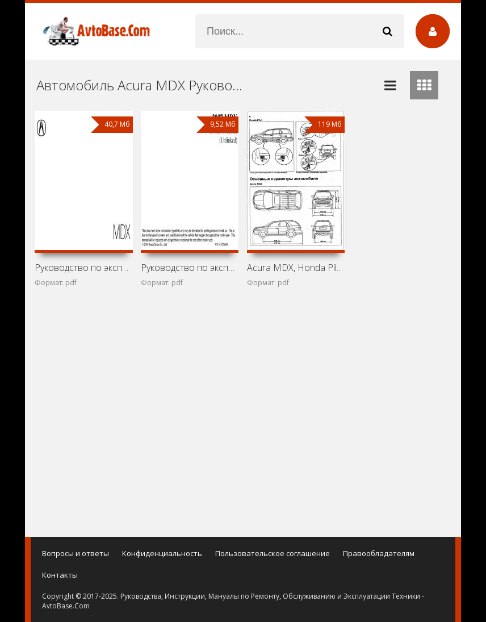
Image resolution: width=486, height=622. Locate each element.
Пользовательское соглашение (272, 553)
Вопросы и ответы (75, 553)
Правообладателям (378, 553)
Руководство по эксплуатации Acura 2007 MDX (189, 267)
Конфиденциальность (162, 553)
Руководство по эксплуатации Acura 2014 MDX (83, 267)
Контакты (60, 575)
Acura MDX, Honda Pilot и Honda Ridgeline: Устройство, (296, 267)
